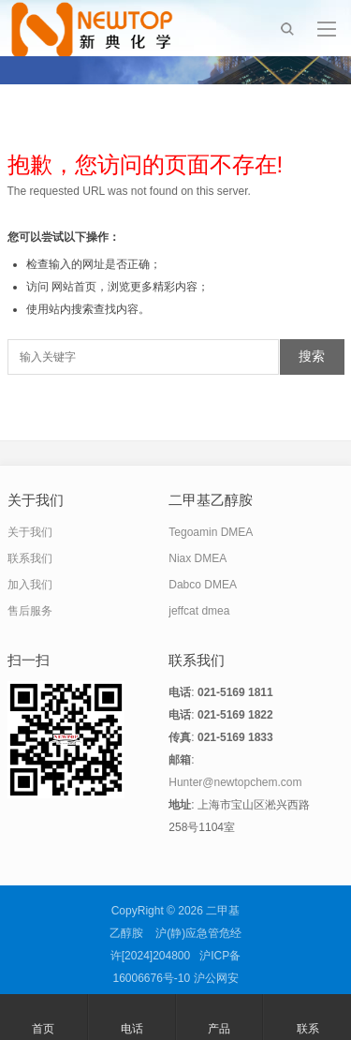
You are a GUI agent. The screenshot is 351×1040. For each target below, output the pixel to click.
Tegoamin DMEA (210, 532)
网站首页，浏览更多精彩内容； (130, 286)
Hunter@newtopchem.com (234, 782)
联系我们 (29, 558)
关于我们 (29, 532)
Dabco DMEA (202, 584)
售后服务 (29, 610)
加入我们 (29, 584)
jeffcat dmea (198, 610)
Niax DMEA (197, 558)
